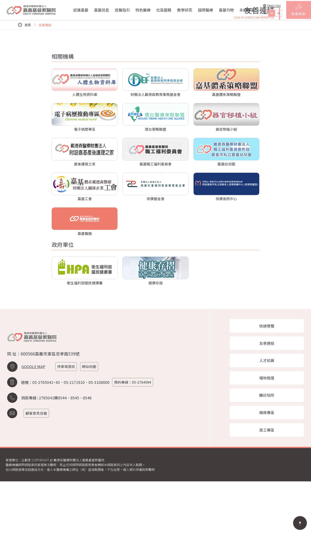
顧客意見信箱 (37, 463)
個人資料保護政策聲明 (139, 522)
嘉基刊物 (221, 10)
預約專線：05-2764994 (133, 432)
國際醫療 (200, 10)
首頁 (24, 73)
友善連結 (269, 392)
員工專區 (269, 482)
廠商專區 (269, 464)
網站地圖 (90, 417)
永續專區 (242, 10)
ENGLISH (267, 5)
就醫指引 (117, 10)
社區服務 (158, 10)
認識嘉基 (75, 10)
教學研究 (179, 10)
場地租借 (269, 428)
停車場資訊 (67, 417)
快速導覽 (269, 375)
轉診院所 (269, 446)
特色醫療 (138, 10)
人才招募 (269, 410)
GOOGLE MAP (33, 417)
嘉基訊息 (96, 10)
